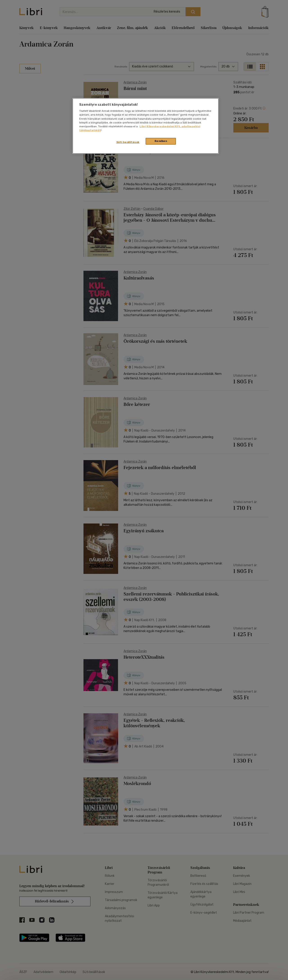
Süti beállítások (128, 142)
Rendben (161, 141)
